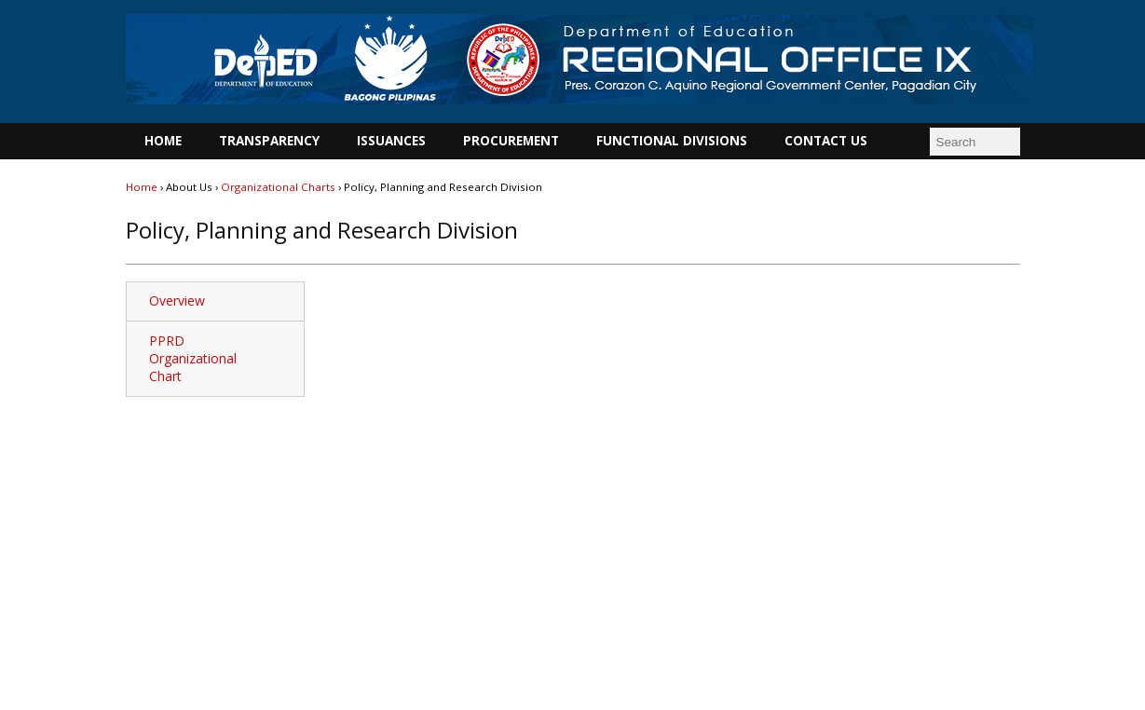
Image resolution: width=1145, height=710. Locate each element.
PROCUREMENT (511, 140)
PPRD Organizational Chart (193, 358)
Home (143, 187)
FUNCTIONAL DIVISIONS (671, 140)
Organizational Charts (278, 187)
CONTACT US (825, 140)
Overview (177, 300)
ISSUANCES (391, 140)
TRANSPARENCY (269, 140)
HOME (163, 140)
